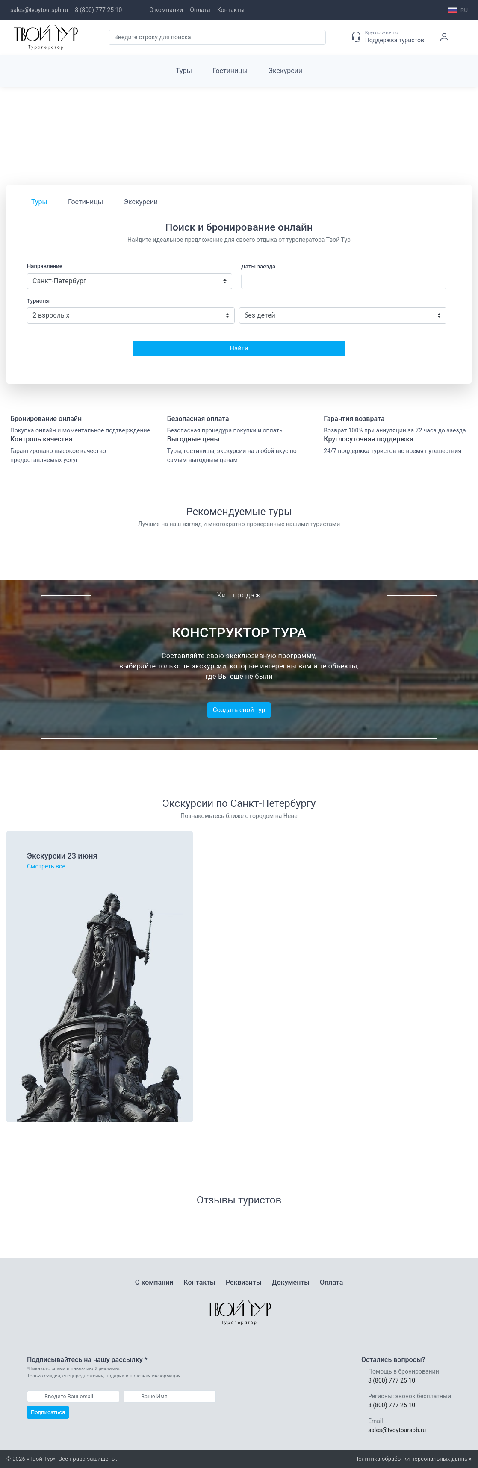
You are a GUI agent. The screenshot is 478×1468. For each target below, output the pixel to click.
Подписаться (48, 1412)
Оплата (200, 9)
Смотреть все (46, 866)
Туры (184, 71)
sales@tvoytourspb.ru (39, 9)
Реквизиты (244, 1282)
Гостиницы (230, 71)
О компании (166, 9)
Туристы (38, 300)
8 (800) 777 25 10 (98, 9)
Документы (291, 1282)
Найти (239, 348)
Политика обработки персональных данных (413, 1459)
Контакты (231, 9)
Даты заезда (258, 266)
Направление (44, 266)
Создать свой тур (239, 710)
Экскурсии (285, 71)
